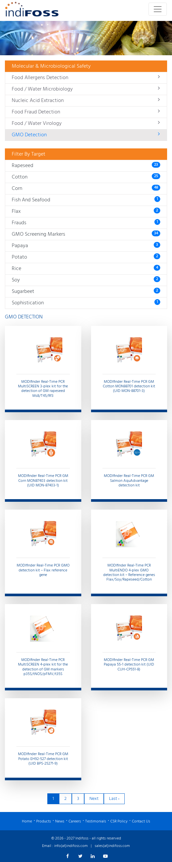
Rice (86, 268)
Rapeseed (86, 165)
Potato (86, 257)
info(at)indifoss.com (71, 846)
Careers (75, 821)
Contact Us (141, 821)
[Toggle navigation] (158, 9)
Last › (114, 799)
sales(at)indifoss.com (112, 846)
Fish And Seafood (86, 200)
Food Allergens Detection (86, 78)
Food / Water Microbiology (86, 89)
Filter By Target (28, 154)
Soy (86, 280)
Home (27, 821)
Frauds (86, 223)
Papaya (86, 246)
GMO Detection (86, 135)
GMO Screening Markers (86, 234)
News (59, 821)
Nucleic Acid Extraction (86, 100)
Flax (86, 211)
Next (94, 799)
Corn (86, 188)
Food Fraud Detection (86, 112)
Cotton (86, 177)
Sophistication (86, 303)
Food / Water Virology (86, 123)
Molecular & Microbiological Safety (51, 66)
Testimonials (95, 821)
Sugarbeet (86, 291)
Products (43, 821)
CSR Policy (119, 821)
